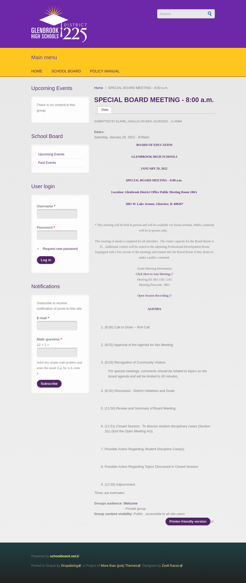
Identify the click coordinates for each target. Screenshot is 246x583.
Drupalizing (69, 566)
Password (46, 227)
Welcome (131, 503)
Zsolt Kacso (170, 566)
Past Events (47, 163)
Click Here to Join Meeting (153, 274)
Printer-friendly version (188, 521)
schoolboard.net (63, 556)
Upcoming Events (51, 154)
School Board (66, 71)
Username (46, 206)
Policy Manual (105, 71)
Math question (49, 339)
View (106, 110)
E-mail (43, 318)
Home (36, 71)
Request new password (60, 249)
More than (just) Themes (119, 566)
